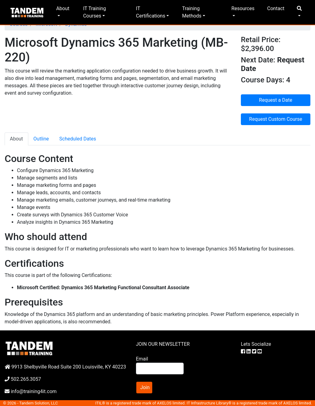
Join (145, 387)
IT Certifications (150, 12)
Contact (276, 8)
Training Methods (191, 12)
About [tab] (16, 139)
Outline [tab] (41, 139)
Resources (242, 8)
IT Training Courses (94, 12)
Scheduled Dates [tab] (77, 139)
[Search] (160, 368)
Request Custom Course (275, 119)
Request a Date (275, 100)
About (63, 8)
